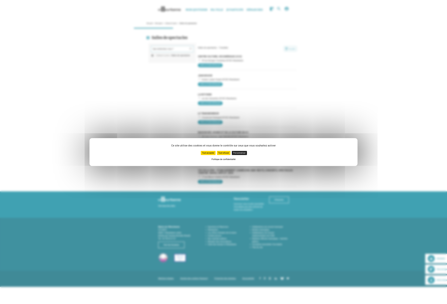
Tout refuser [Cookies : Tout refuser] (223, 153)
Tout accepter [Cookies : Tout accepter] (208, 153)
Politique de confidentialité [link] (223, 159)
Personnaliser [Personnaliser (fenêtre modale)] (239, 153)
